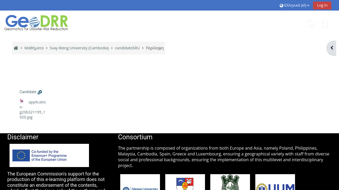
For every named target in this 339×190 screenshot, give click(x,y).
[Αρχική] (36, 22)
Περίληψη (155, 47)
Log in (322, 5)
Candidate (28, 92)
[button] (294, 5)
